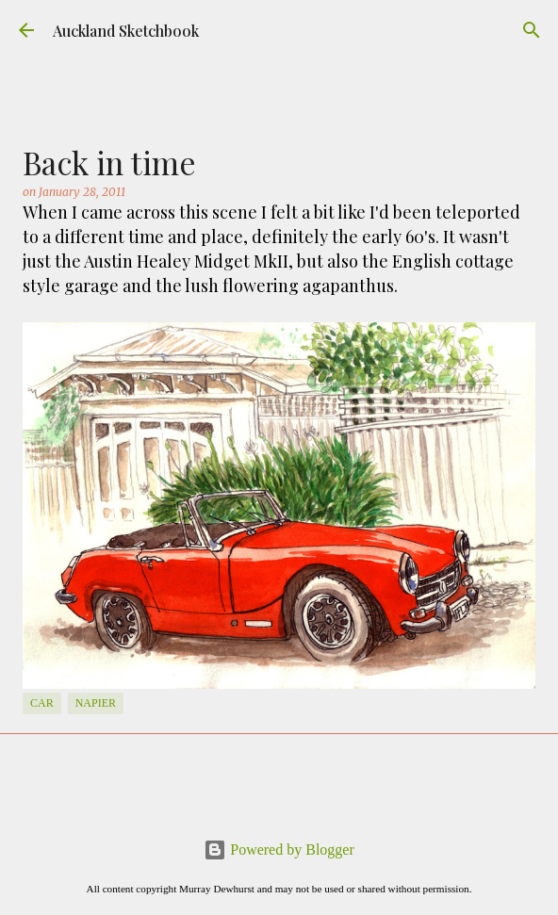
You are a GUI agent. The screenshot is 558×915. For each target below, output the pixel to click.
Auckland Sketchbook (126, 31)
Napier (95, 703)
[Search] (531, 30)
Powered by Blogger (279, 849)
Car (42, 703)
